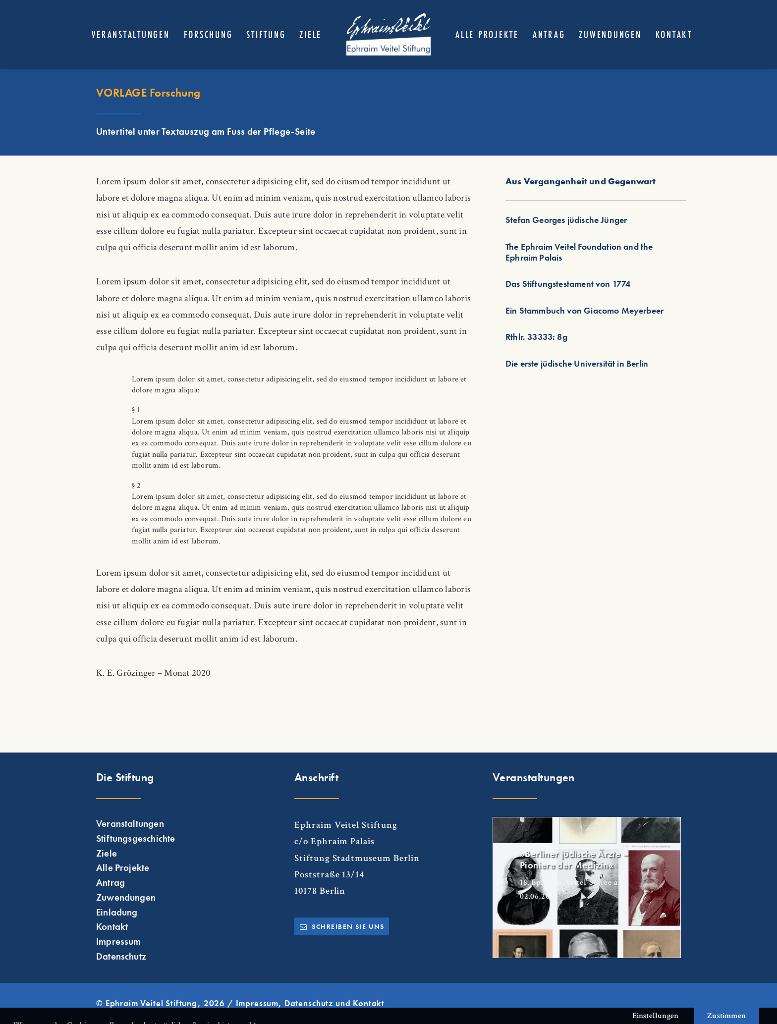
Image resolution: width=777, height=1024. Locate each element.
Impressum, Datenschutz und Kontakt (310, 1003)
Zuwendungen (610, 34)
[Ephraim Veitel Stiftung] (388, 34)
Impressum (118, 942)
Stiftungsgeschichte (135, 838)
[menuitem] (130, 34)
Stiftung (265, 34)
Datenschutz (121, 956)
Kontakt (674, 34)
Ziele (310, 34)
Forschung (208, 34)
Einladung (117, 912)
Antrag (549, 34)
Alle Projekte (487, 34)
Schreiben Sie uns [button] (342, 926)
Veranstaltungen (130, 34)
